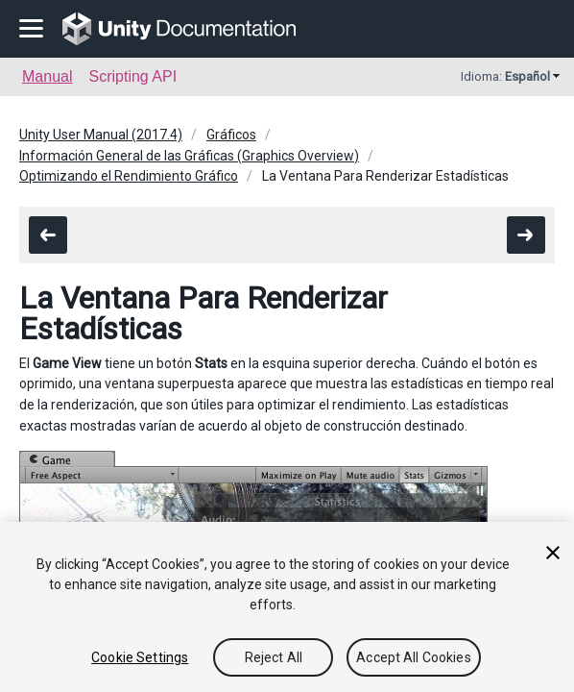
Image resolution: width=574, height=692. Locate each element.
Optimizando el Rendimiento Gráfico (128, 176)
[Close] (552, 552)
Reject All (273, 657)
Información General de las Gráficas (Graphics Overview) (189, 155)
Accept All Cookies (413, 657)
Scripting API (132, 76)
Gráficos (231, 134)
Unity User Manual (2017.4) (100, 134)
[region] (287, 607)
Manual (47, 76)
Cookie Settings (139, 657)
